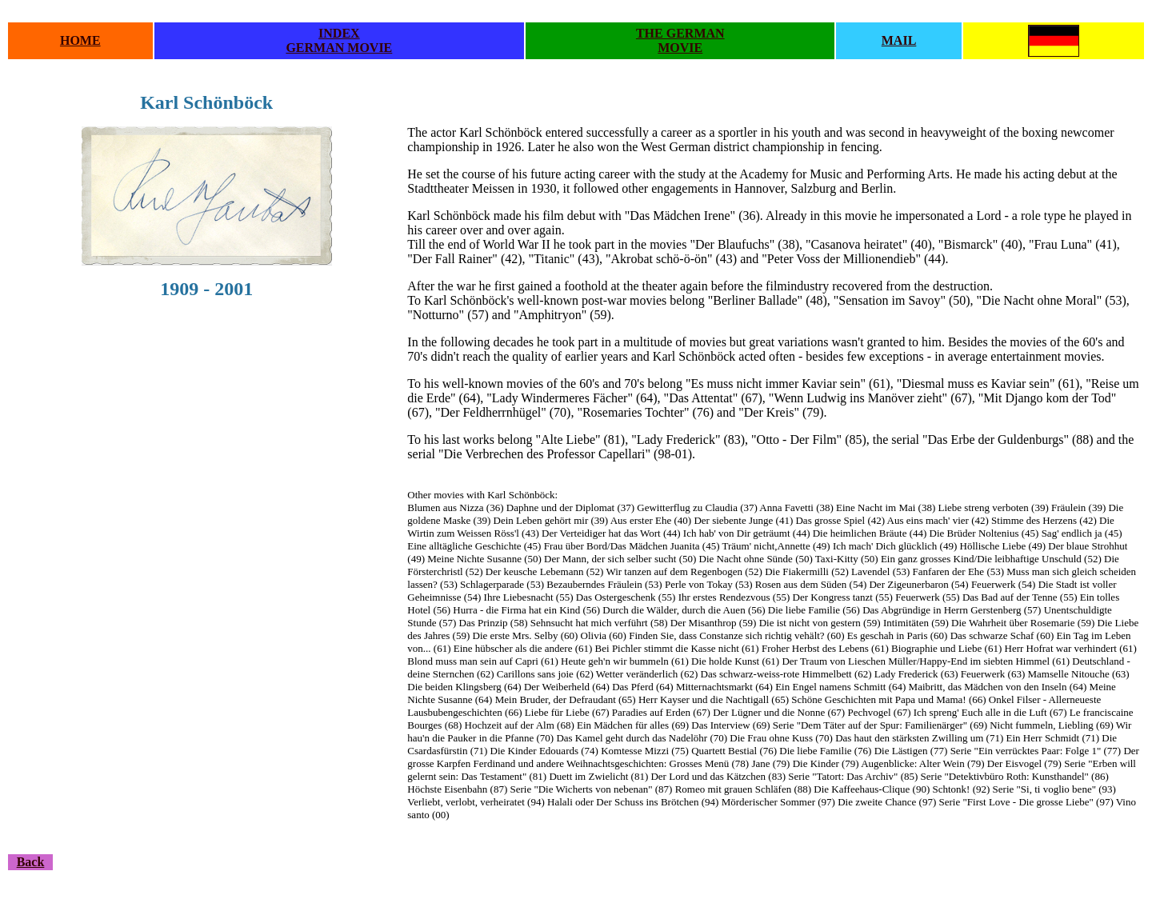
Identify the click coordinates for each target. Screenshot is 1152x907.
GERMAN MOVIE (339, 47)
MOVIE (680, 47)
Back (31, 862)
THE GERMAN (680, 33)
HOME (80, 40)
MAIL (899, 40)
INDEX (339, 33)
